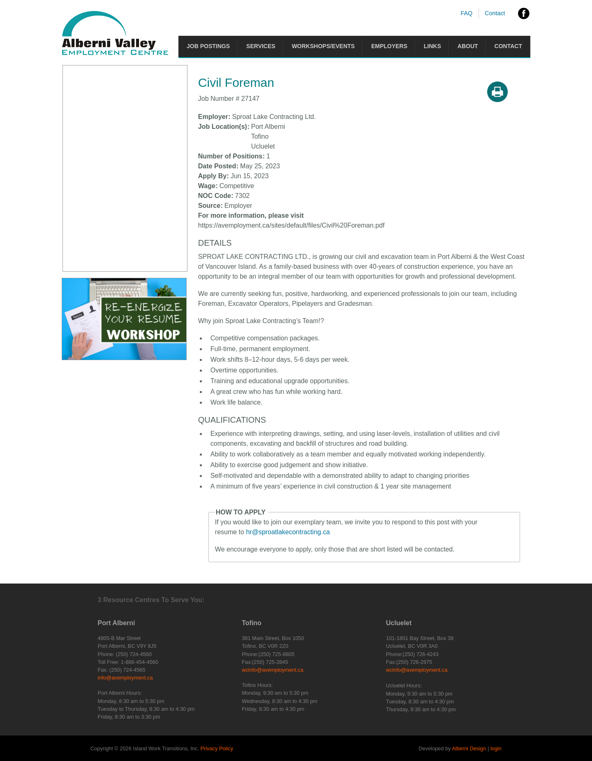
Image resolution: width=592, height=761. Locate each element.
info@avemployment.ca (125, 678)
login (496, 748)
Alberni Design (469, 748)
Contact (495, 13)
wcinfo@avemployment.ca (272, 670)
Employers (389, 46)
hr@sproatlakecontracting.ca (288, 531)
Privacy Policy (216, 748)
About (468, 46)
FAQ (466, 13)
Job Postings (208, 46)
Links (432, 46)
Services (260, 46)
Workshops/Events (323, 46)
